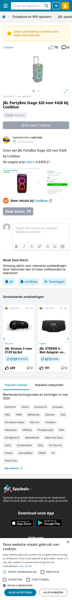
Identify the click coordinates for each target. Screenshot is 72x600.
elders (31, 162)
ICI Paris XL (55, 445)
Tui (53, 453)
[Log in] (65, 5)
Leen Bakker (25, 453)
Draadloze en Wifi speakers (31, 17)
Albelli (42, 453)
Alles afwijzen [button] (53, 592)
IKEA (61, 430)
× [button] (67, 542)
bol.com (9, 343)
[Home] (4, 17)
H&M (19, 414)
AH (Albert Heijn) (14, 422)
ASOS (8, 445)
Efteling (26, 430)
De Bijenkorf (12, 437)
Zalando (50, 414)
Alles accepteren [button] (20, 592)
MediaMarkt (32, 437)
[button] (36, 585)
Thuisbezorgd (45, 430)
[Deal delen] (56, 5)
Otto (40, 445)
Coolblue (8, 47)
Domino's (10, 407)
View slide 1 (34, 91)
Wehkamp (33, 414)
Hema (25, 407)
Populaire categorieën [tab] (49, 385)
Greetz (8, 453)
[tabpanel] (36, 430)
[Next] (67, 338)
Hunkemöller (24, 445)
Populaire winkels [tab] (16, 385)
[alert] (36, 569)
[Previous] (4, 338)
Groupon (57, 407)
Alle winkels (13, 468)
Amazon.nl (40, 407)
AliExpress (11, 430)
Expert (43, 343)
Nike (7, 414)
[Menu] (5, 5)
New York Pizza (54, 437)
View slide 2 (39, 91)
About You (11, 460)
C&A (62, 414)
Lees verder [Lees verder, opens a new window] (25, 566)
